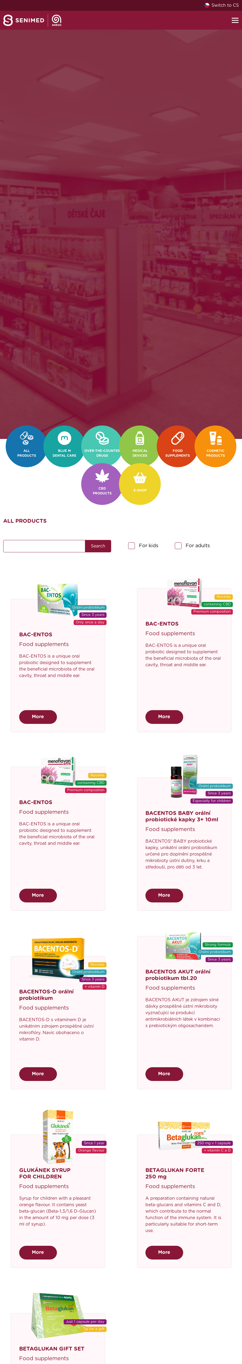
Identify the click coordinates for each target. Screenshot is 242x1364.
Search (98, 546)
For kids (148, 545)
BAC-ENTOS (35, 634)
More (38, 716)
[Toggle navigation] (235, 20)
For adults (198, 545)
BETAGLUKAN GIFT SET (51, 1349)
